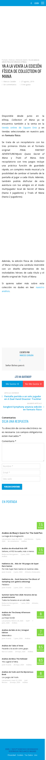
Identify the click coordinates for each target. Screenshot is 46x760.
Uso (35, 755)
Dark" (28, 621)
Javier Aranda (6, 572)
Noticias (12, 60)
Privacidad (12, 755)
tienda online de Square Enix (19, 127)
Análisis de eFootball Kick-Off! (14, 548)
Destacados (36, 572)
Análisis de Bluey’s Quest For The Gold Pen (22, 533)
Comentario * (9, 441)
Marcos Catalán (9, 81)
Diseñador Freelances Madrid (22, 751)
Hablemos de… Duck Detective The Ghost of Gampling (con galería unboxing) (21, 580)
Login (36, 3)
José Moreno (29, 539)
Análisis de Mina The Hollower (14, 659)
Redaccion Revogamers (10, 554)
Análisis (24, 541)
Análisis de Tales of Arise (12, 645)
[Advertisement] (23, 31)
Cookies (20, 755)
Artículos (28, 572)
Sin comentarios (9, 84)
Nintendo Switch (21, 60)
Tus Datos (29, 755)
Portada (4, 60)
